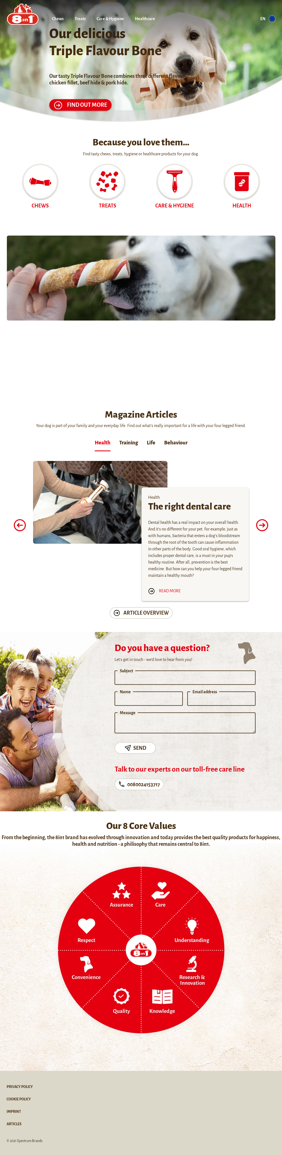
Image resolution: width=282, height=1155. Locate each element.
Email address (204, 692)
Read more (164, 591)
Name (125, 692)
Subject (126, 671)
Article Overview (141, 613)
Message (127, 713)
